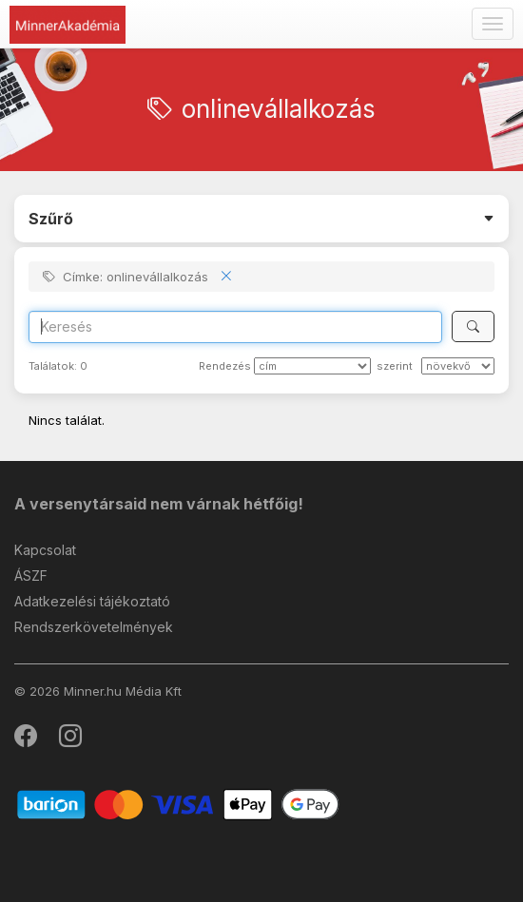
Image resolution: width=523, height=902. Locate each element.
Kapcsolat (45, 550)
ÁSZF (31, 575)
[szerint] (457, 365)
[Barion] (178, 803)
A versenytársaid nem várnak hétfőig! (158, 503)
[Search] (235, 327)
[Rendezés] (312, 365)
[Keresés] (473, 326)
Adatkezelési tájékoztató (92, 601)
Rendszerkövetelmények (93, 627)
